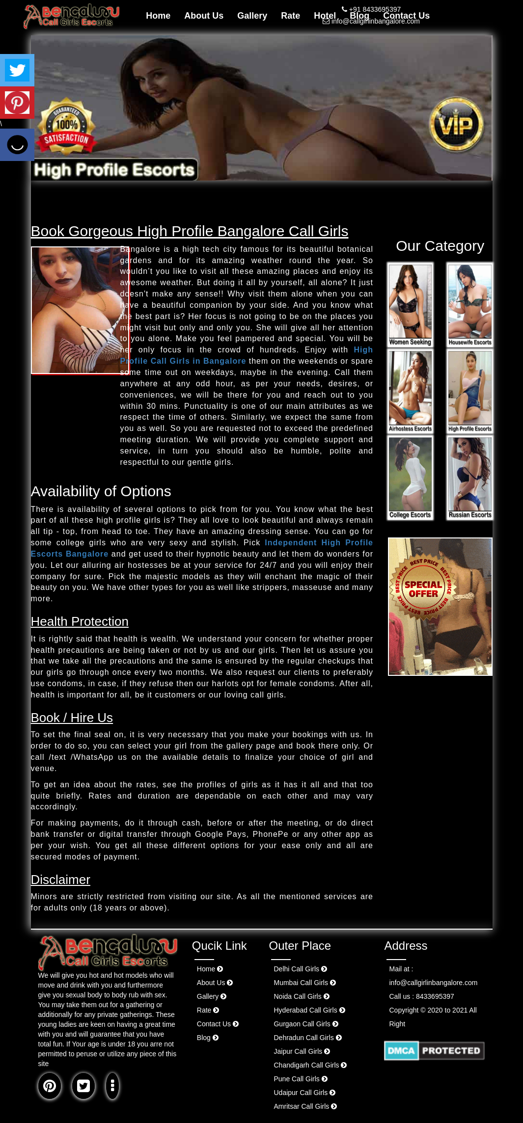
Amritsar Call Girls (305, 1106)
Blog (208, 1038)
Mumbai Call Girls (304, 983)
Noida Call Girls (301, 996)
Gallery (252, 16)
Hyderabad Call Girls (309, 1010)
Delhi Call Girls (300, 969)
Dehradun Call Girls (307, 1038)
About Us (203, 16)
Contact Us (218, 1024)
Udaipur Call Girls (304, 1092)
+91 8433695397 (371, 9)
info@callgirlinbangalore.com (371, 21)
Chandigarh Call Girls (310, 1065)
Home (158, 16)
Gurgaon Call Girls (306, 1024)
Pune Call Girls (300, 1079)
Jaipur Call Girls (302, 1051)
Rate (290, 16)
